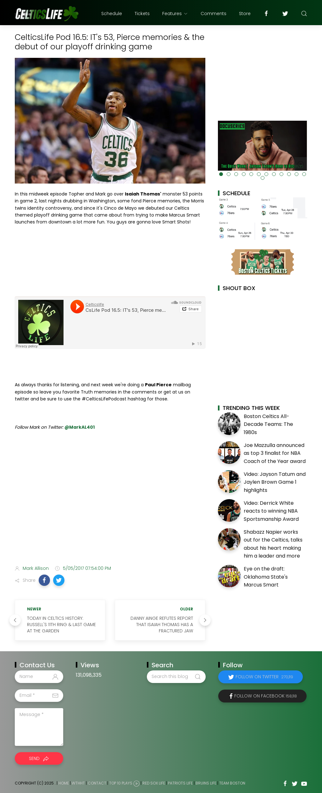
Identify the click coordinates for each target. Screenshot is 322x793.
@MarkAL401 (79, 427)
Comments (213, 13)
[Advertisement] (110, 511)
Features (175, 13)
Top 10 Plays (120, 783)
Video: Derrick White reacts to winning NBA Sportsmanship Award (271, 511)
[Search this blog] (176, 676)
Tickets (142, 13)
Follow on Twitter (264, 677)
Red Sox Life (153, 783)
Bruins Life (206, 783)
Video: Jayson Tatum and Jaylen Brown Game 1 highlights (275, 482)
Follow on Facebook (265, 696)
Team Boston (232, 783)
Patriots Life (180, 783)
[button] (44, 580)
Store (245, 13)
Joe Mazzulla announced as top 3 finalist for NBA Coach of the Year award (275, 453)
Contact (97, 783)
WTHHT (78, 783)
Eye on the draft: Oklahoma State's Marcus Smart (266, 576)
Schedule (111, 13)
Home (63, 783)
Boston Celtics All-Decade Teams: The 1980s (268, 424)
